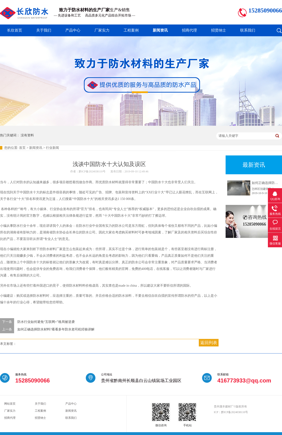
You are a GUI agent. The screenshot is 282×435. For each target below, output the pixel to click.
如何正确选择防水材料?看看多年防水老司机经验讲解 (55, 329)
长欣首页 (14, 30)
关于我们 (43, 30)
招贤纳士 (218, 30)
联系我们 (247, 30)
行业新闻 (52, 148)
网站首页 (10, 403)
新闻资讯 (160, 30)
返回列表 (208, 342)
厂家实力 (102, 30)
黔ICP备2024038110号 (234, 412)
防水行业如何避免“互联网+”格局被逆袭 (46, 322)
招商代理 (189, 30)
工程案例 (131, 30)
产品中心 (72, 30)
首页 (22, 148)
